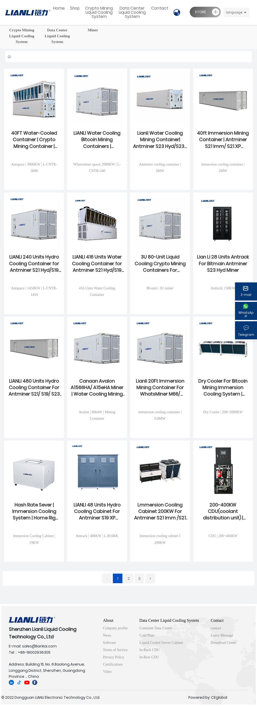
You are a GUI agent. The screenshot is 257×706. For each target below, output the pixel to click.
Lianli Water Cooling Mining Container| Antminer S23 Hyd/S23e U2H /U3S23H (160, 143)
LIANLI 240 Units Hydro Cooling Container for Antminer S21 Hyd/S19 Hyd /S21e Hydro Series (34, 267)
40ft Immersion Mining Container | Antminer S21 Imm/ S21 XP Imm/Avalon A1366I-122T (223, 146)
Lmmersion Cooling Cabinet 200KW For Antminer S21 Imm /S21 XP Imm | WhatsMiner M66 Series (160, 518)
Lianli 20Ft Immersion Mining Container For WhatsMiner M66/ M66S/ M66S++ (160, 391)
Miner (93, 30)
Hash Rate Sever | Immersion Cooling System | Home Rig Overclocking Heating (34, 515)
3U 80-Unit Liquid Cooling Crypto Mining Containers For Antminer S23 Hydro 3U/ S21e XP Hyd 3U (160, 270)
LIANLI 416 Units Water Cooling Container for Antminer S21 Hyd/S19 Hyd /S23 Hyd (97, 267)
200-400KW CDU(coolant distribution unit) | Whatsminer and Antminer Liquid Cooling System (223, 521)
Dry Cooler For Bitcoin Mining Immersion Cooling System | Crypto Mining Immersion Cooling (222, 394)
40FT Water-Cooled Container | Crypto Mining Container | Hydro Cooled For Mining (34, 146)
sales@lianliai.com (39, 646)
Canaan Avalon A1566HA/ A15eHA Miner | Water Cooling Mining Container (97, 391)
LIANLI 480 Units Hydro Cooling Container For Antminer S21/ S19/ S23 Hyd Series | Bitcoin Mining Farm (34, 394)
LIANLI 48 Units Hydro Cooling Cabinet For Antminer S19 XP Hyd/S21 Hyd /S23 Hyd (96, 515)
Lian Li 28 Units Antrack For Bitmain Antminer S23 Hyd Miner (223, 263)
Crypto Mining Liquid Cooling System (21, 36)
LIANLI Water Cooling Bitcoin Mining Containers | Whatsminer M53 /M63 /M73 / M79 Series (97, 146)
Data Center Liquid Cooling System (57, 36)
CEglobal (219, 697)
